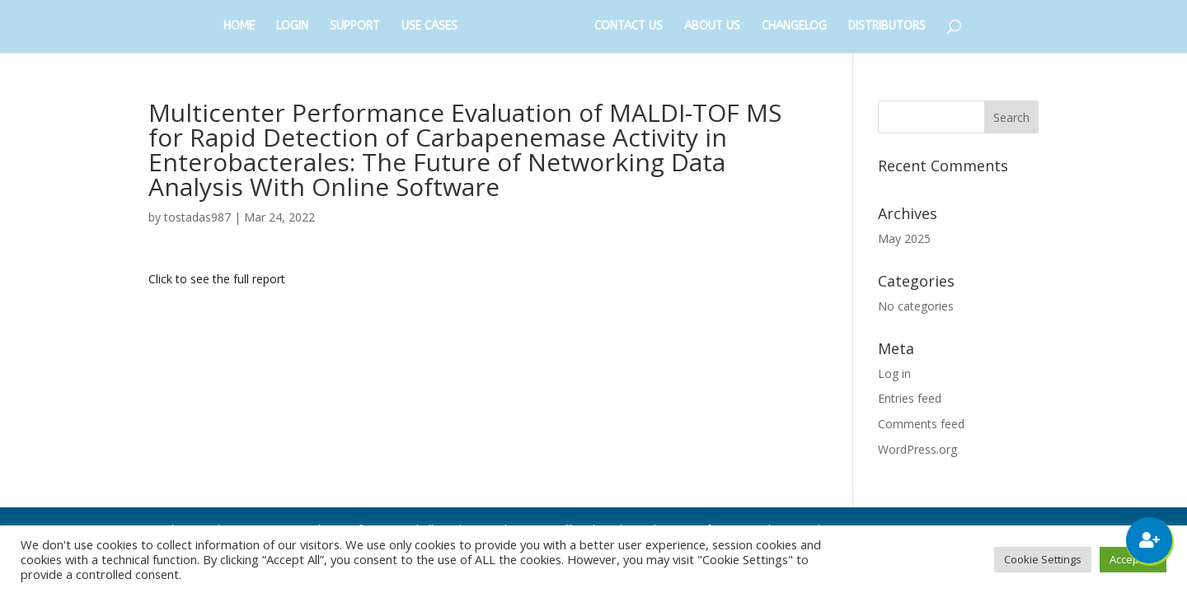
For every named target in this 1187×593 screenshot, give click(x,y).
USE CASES (429, 27)
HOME (239, 27)
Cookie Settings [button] (1042, 559)
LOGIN (292, 27)
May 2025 (904, 238)
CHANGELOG (794, 27)
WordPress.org (917, 449)
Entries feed (909, 398)
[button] (1149, 540)
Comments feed (921, 424)
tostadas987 (197, 217)
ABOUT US (712, 27)
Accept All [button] (1133, 559)
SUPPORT (355, 27)
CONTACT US (628, 27)
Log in (894, 373)
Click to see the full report (216, 279)
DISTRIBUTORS (887, 27)
